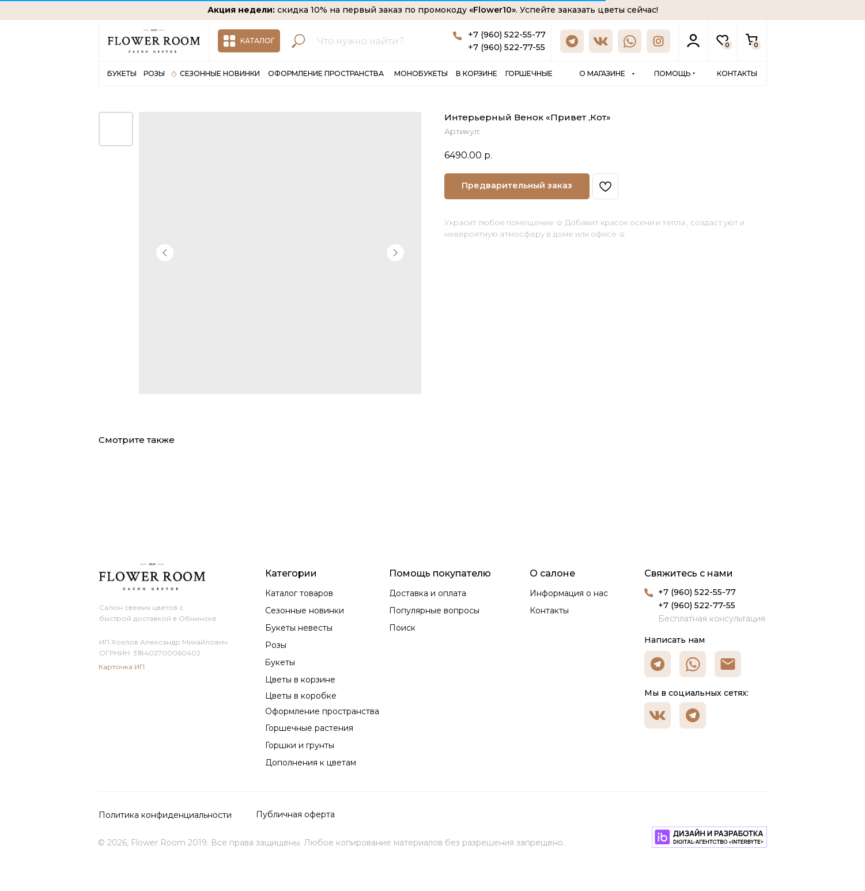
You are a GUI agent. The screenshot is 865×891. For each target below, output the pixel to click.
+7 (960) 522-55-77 (507, 34)
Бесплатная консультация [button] (711, 618)
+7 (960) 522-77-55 (506, 47)
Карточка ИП (122, 666)
